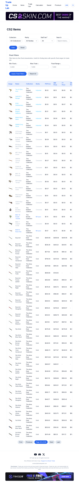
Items (22, 5)
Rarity (27, 37)
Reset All (33, 74)
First (20, 442)
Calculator (39, 5)
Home (15, 5)
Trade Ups (30, 5)
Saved (49, 5)
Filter (13, 48)
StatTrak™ (44, 37)
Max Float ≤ (34, 63)
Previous (29, 442)
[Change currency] (67, 5)
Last (58, 442)
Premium (58, 5)
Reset (22, 48)
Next (51, 442)
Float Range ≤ (56, 63)
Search (58, 37)
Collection (12, 37)
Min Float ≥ (13, 63)
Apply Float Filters (17, 74)
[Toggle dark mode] (73, 5)
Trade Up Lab (8, 5)
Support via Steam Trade (48, 461)
